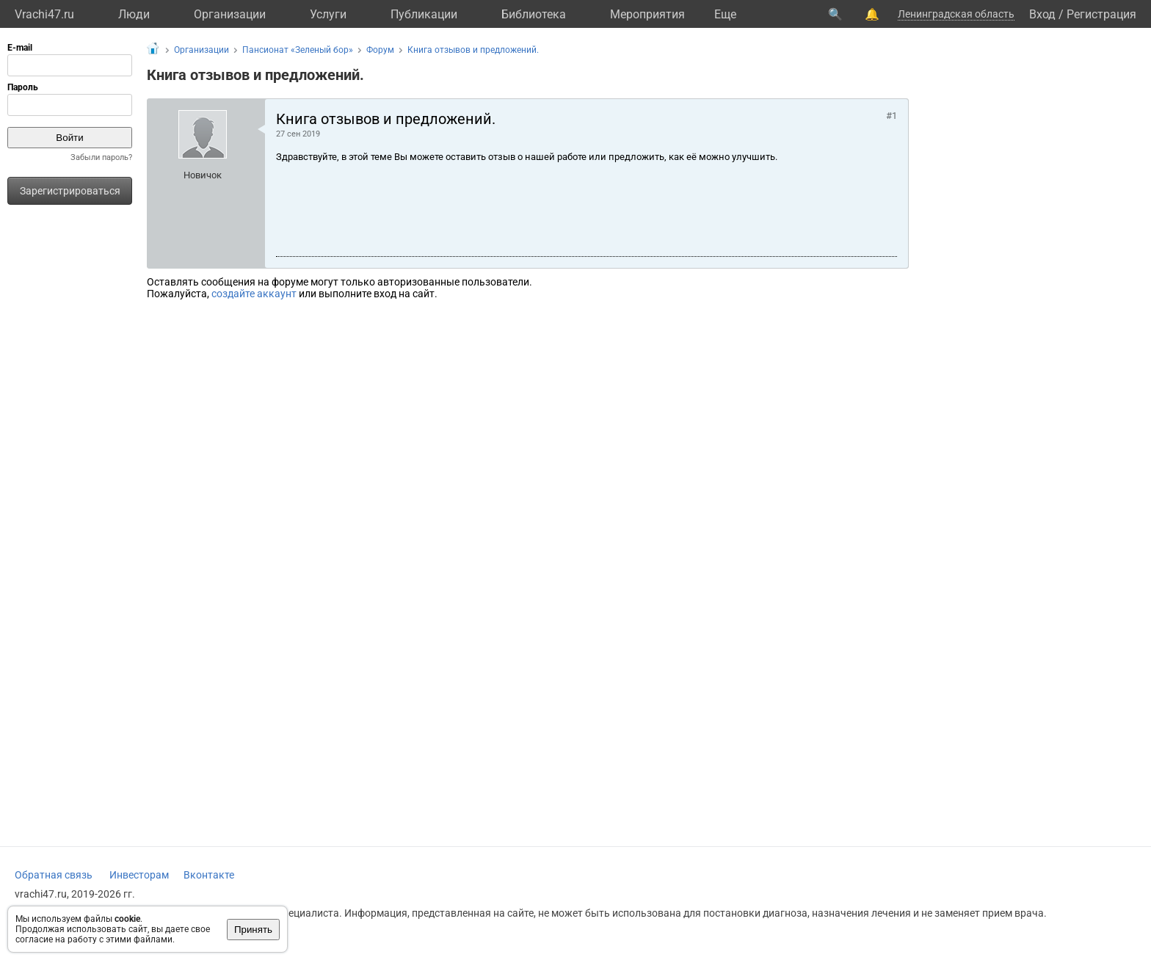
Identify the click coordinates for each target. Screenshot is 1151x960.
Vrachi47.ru (44, 14)
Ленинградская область (956, 14)
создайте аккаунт (254, 293)
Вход (1042, 14)
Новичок (203, 175)
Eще (725, 14)
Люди (134, 14)
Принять (253, 929)
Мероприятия (647, 14)
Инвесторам (139, 875)
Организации (230, 14)
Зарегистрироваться (70, 191)
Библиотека (533, 14)
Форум (380, 50)
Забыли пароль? (101, 157)
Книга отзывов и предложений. (473, 50)
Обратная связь (53, 875)
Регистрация (1101, 14)
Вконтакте (209, 875)
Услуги (328, 14)
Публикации (424, 14)
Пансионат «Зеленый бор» (297, 50)
